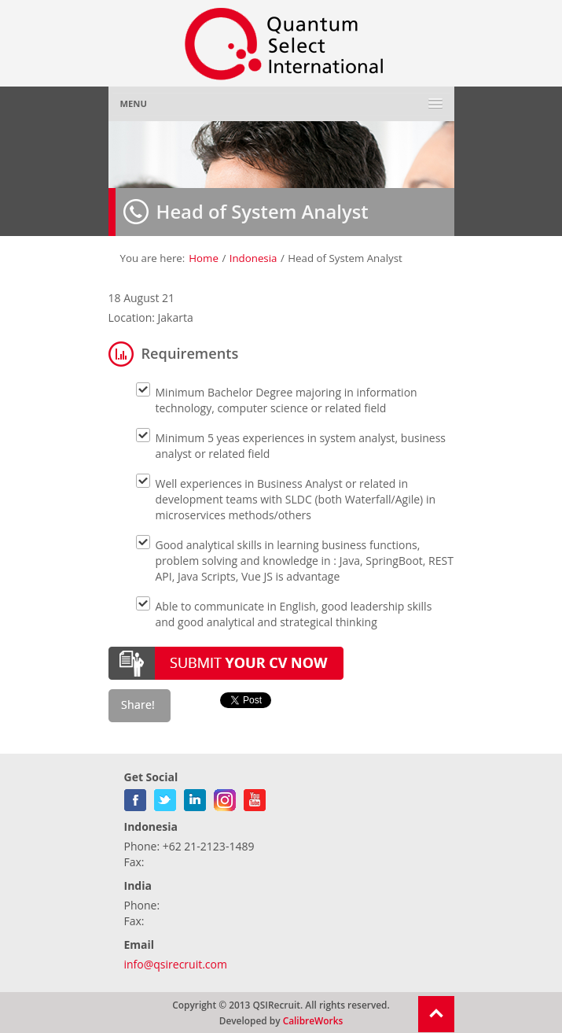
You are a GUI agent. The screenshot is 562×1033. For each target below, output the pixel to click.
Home (204, 258)
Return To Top (436, 1014)
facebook (135, 797)
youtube (255, 797)
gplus (225, 797)
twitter (165, 797)
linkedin (195, 797)
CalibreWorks (313, 1020)
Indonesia (253, 258)
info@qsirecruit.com (175, 964)
